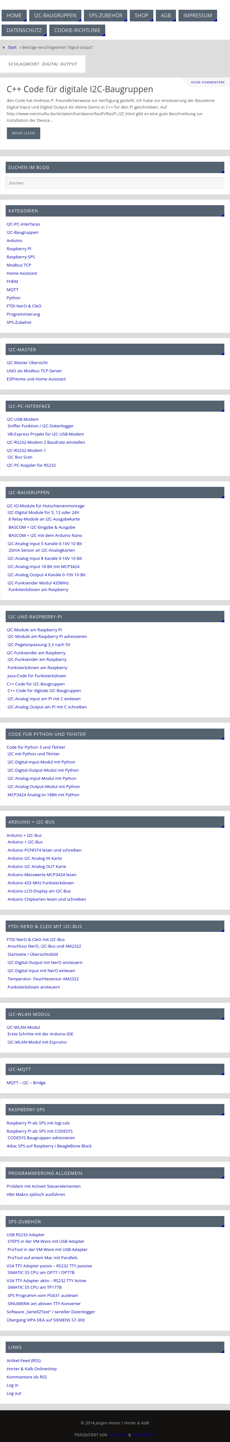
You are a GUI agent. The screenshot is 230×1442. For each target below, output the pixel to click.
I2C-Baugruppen (22, 232)
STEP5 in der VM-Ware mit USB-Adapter (46, 1241)
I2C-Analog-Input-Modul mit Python (42, 778)
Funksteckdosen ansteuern (34, 987)
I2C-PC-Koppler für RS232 (31, 465)
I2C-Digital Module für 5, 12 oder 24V (43, 512)
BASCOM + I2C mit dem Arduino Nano (45, 535)
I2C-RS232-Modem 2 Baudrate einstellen (46, 442)
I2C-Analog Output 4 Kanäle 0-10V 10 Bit (46, 574)
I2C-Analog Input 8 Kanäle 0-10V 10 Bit (45, 558)
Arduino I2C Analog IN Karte (35, 858)
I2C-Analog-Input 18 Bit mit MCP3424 (43, 566)
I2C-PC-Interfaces (23, 224)
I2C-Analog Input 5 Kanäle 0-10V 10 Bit (45, 543)
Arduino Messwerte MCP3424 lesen (42, 874)
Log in (12, 1385)
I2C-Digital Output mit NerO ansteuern (45, 962)
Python (13, 298)
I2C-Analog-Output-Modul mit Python (44, 786)
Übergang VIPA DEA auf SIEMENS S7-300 (46, 1320)
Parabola (118, 1435)
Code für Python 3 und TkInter (36, 747)
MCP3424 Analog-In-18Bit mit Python (43, 794)
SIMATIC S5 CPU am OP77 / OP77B (41, 1272)
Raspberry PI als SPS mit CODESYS (40, 1131)
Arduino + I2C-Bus (24, 835)
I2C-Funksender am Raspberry (36, 653)
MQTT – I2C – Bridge (26, 1082)
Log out (14, 1393)
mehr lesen (23, 133)
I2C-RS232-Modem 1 (26, 450)
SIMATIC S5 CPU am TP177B (35, 1287)
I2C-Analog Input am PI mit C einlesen (44, 698)
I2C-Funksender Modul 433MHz (38, 583)
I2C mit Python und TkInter (34, 754)
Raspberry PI (19, 248)
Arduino (14, 240)
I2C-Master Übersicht (27, 362)
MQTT (12, 289)
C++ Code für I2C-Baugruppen (36, 684)
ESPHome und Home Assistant (36, 379)
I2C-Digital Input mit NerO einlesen (41, 970)
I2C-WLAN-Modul (23, 1027)
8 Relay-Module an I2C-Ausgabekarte (44, 519)
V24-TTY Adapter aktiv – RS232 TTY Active (46, 1280)
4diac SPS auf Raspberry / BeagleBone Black (49, 1146)
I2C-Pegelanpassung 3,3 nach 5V (39, 644)
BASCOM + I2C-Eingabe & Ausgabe (41, 527)
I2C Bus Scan (20, 457)
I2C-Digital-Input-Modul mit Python (41, 762)
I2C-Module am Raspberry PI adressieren (47, 636)
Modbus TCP (19, 265)
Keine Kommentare (208, 82)
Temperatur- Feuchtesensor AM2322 (43, 979)
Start (12, 47)
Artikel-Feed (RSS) (24, 1360)
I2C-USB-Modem (23, 419)
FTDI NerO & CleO (24, 306)
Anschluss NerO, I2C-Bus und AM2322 (44, 946)
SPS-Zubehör (19, 322)
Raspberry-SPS (21, 257)
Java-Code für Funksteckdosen (37, 676)
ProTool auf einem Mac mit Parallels (42, 1257)
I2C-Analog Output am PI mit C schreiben (47, 707)
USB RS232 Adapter (26, 1234)
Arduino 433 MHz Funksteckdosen (41, 883)
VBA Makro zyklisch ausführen (36, 1194)
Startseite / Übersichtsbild (33, 954)
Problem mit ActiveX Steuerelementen (43, 1186)
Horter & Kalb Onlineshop (32, 1369)
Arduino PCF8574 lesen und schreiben (44, 850)
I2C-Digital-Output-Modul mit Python (43, 770)
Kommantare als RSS (27, 1377)
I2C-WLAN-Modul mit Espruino (37, 1042)
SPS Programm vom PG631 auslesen (43, 1295)
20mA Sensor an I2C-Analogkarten (41, 550)
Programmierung (23, 314)
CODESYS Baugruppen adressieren (41, 1138)
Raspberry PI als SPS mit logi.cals (38, 1123)
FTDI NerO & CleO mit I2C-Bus (36, 939)
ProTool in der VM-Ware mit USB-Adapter (48, 1249)
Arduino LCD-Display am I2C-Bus (39, 891)
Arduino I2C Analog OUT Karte (37, 866)
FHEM (12, 281)
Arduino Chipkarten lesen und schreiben (47, 899)
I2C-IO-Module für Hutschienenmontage (46, 506)
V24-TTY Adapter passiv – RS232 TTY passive (49, 1266)
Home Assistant (22, 273)
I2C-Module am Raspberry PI (34, 630)
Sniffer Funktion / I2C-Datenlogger (41, 426)
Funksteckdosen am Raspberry (38, 589)
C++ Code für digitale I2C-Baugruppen (80, 89)
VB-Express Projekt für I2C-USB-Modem (46, 434)
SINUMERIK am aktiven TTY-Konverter (44, 1303)
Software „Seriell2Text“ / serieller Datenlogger (51, 1312)
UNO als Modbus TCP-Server (34, 371)
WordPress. (143, 1435)
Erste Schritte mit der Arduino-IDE (40, 1034)
